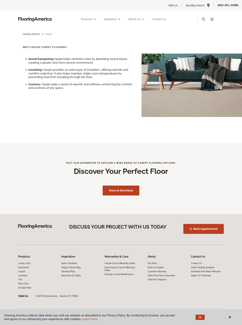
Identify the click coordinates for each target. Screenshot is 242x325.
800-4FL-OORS (228, 5)
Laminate (22, 275)
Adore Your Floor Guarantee (161, 275)
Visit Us (173, 5)
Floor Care (23, 283)
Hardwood (23, 267)
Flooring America (31, 34)
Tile (20, 279)
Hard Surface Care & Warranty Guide (119, 268)
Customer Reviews (157, 271)
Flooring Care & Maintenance (118, 274)
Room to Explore (156, 267)
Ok (200, 317)
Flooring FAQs (68, 271)
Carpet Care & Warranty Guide (119, 263)
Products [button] (88, 19)
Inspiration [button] (112, 19)
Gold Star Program (157, 279)
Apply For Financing (201, 275)
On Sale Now (24, 287)
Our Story (152, 263)
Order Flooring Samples (203, 267)
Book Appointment (204, 228)
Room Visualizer (69, 263)
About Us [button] (136, 19)
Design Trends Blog (71, 267)
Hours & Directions (121, 190)
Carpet (21, 271)
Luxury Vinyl (24, 263)
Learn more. (90, 319)
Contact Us (159, 19)
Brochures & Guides (71, 275)
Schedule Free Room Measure (206, 271)
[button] (203, 19)
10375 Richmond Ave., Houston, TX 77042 (57, 296)
